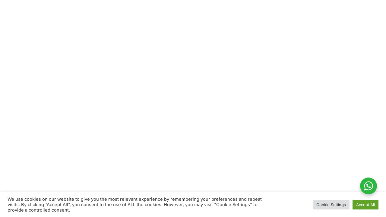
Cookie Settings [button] (331, 204)
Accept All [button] (365, 204)
